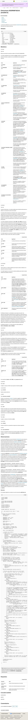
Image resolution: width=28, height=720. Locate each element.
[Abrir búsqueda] (22, 1)
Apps (4, 7)
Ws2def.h (21, 7)
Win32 (8, 7)
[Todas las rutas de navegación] (1, 8)
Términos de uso (3, 718)
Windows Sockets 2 (16, 7)
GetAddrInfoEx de (16, 85)
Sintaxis (3, 17)
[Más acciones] (26, 8)
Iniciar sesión (25, 1)
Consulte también (4, 22)
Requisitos (3, 21)
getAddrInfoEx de (15, 94)
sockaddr (10, 398)
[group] (14, 581)
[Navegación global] (1, 1)
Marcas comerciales (10, 718)
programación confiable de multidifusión (18, 306)
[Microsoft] (14, 1)
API (10, 7)
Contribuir (2, 717)
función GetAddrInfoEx (13, 454)
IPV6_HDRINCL (16, 299)
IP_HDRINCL (14, 297)
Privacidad (6, 717)
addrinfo (21, 453)
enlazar (20, 65)
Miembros (3, 18)
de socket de (20, 482)
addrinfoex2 (19, 72)
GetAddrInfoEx (18, 24)
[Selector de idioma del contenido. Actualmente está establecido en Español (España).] (4, 713)
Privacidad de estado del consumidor (15, 717)
